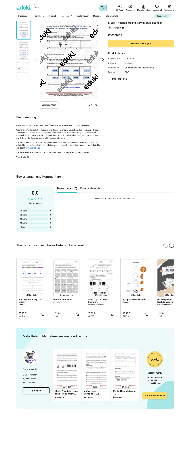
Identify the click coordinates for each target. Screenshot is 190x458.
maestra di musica (61, 302)
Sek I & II (39, 16)
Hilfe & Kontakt (111, 16)
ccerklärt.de (118, 28)
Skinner (22, 305)
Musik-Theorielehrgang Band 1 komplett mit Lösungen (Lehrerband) (66, 392)
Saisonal (53, 16)
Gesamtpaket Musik (63, 299)
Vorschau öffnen (49, 105)
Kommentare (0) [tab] (90, 188)
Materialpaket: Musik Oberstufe (98, 300)
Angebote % (67, 16)
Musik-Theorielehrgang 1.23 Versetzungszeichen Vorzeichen (124, 392)
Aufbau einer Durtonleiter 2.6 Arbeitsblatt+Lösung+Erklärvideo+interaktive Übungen (96, 392)
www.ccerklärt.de (32, 148)
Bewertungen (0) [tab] (67, 188)
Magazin (97, 16)
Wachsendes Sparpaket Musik (30, 300)
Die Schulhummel (164, 305)
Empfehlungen (83, 16)
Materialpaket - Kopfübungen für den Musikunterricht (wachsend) (167, 300)
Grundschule (24, 16)
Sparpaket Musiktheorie (134, 299)
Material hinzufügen (141, 43)
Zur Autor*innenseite (155, 395)
